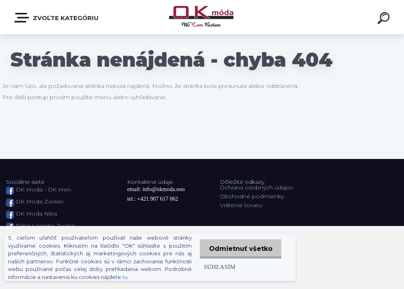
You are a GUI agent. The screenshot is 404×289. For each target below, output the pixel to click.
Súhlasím (218, 267)
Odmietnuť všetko (240, 248)
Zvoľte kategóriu (57, 17)
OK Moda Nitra (36, 213)
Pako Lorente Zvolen (45, 225)
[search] (385, 19)
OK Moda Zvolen (39, 201)
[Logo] (202, 17)
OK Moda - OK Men (43, 189)
